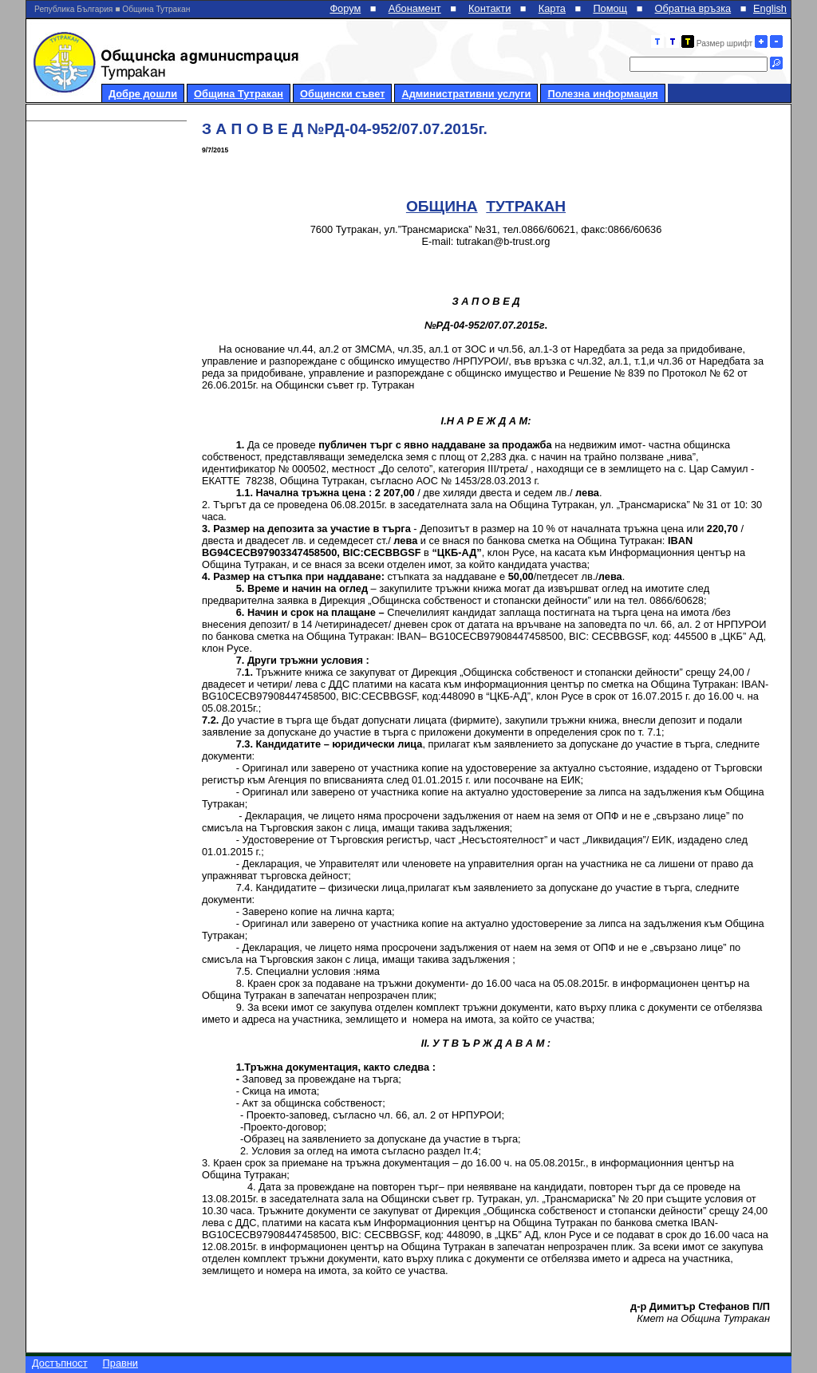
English (770, 8)
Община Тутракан (238, 94)
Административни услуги (466, 94)
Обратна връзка (693, 8)
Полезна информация (602, 94)
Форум (345, 8)
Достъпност (60, 1363)
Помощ (610, 8)
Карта (552, 8)
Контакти (489, 8)
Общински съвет (342, 94)
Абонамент (415, 8)
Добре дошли (143, 94)
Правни (120, 1363)
